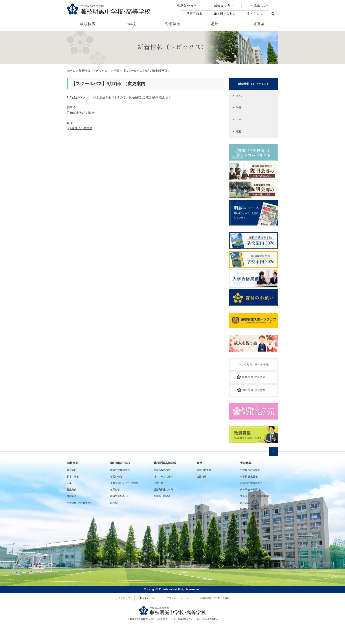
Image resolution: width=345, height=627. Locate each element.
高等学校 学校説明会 (251, 483)
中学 (239, 119)
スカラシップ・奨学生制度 (254, 496)
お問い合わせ (224, 13)
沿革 (69, 483)
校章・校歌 (73, 476)
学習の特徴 (116, 476)
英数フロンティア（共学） (124, 483)
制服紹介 (72, 496)
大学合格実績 (204, 470)
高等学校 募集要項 (250, 489)
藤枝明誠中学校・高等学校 (119, 9)
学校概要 (88, 24)
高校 (239, 131)
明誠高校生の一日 (163, 489)
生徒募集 (257, 24)
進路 (215, 24)
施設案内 (72, 489)
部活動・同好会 (162, 496)
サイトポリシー (148, 598)
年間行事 (115, 489)
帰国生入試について (251, 509)
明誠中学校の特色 (120, 470)
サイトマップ (123, 598)
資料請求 (194, 13)
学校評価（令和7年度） (79, 502)
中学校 (130, 24)
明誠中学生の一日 (120, 496)
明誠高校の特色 (162, 470)
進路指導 (201, 476)
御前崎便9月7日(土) (82, 112)
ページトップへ (273, 451)
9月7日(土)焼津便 (81, 128)
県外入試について (249, 502)
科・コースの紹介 (163, 476)
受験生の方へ (187, 5)
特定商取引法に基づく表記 (214, 598)
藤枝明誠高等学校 (165, 463)
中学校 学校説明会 (250, 470)
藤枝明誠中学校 (120, 463)
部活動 (113, 502)
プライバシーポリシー (179, 598)
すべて (240, 95)
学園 (239, 107)
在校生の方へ (224, 5)
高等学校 (172, 24)
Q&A (242, 515)
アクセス (254, 13)
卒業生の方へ (260, 5)
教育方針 (72, 470)
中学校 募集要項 (249, 476)
